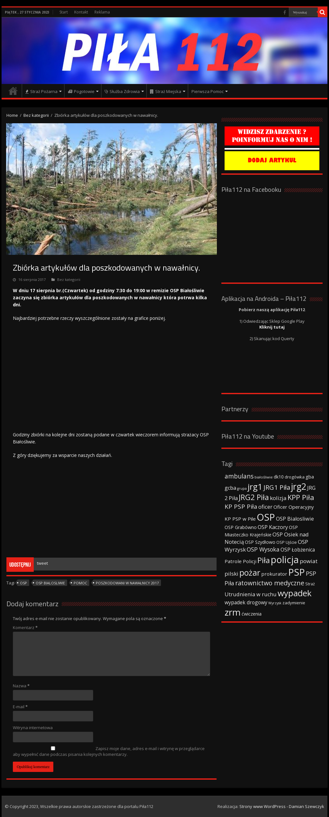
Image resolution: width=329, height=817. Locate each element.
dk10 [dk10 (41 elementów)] (279, 477)
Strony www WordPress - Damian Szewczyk (281, 806)
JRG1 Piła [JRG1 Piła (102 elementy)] (276, 487)
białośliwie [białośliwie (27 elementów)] (263, 477)
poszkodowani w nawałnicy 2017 (127, 582)
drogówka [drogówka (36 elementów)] (295, 477)
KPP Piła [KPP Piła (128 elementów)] (301, 497)
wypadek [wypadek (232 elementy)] (295, 593)
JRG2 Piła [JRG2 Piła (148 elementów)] (254, 497)
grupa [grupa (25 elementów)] (242, 488)
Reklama (102, 12)
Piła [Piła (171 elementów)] (263, 560)
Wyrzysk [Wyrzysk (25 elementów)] (274, 603)
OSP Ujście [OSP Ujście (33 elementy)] (286, 542)
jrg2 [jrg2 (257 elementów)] (298, 486)
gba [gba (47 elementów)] (310, 476)
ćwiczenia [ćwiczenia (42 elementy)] (252, 614)
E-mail (20, 707)
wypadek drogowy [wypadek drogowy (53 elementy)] (246, 602)
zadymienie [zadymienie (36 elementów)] (293, 603)
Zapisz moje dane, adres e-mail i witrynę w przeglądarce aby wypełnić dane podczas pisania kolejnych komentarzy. (109, 751)
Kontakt (81, 12)
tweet (42, 563)
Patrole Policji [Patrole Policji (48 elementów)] (240, 561)
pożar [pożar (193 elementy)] (249, 572)
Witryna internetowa (33, 727)
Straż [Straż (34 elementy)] (310, 584)
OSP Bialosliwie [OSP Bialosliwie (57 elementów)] (295, 518)
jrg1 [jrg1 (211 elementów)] (255, 486)
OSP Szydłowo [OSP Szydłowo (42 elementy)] (260, 542)
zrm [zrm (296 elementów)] (233, 612)
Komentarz (25, 627)
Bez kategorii (36, 115)
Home (12, 115)
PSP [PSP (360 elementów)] (296, 572)
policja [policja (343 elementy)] (285, 559)
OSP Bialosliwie (50, 582)
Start (63, 12)
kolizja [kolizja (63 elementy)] (278, 498)
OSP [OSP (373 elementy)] (266, 517)
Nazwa (21, 686)
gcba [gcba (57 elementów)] (230, 487)
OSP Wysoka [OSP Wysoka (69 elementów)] (263, 549)
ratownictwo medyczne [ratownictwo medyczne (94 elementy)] (269, 583)
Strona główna (13, 90)
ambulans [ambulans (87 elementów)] (239, 476)
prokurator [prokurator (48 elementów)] (274, 574)
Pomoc (80, 582)
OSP (23, 582)
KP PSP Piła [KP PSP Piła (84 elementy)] (241, 506)
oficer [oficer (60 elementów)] (265, 506)
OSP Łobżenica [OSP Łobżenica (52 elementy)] (297, 549)
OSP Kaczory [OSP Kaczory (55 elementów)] (273, 527)
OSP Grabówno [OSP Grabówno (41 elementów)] (241, 527)
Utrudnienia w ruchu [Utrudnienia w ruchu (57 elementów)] (251, 594)
